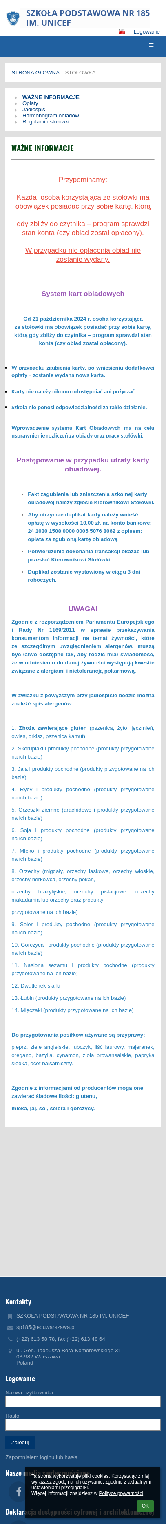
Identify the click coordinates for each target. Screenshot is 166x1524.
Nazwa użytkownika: (30, 1392)
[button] (122, 31)
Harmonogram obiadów (50, 115)
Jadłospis (33, 109)
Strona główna (35, 73)
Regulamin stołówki (45, 122)
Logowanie (147, 32)
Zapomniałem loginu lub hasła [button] (41, 1457)
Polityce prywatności (121, 1493)
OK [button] (145, 1506)
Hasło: (13, 1416)
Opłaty (30, 103)
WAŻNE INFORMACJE (51, 97)
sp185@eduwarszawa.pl (45, 1327)
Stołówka (80, 73)
